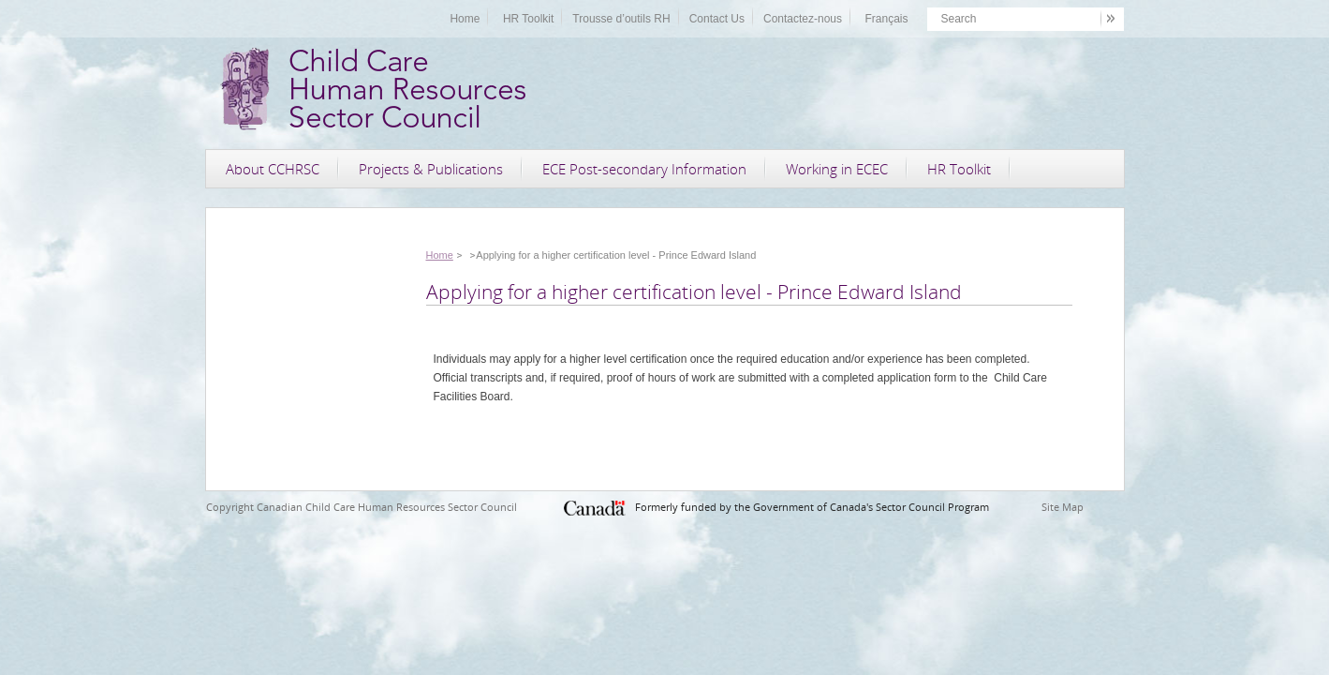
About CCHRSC (272, 168)
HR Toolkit (528, 18)
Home (465, 18)
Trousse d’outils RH (621, 18)
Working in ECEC (837, 168)
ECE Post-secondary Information (644, 168)
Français (886, 18)
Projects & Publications (431, 168)
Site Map (1062, 507)
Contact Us (717, 18)
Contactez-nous (802, 18)
